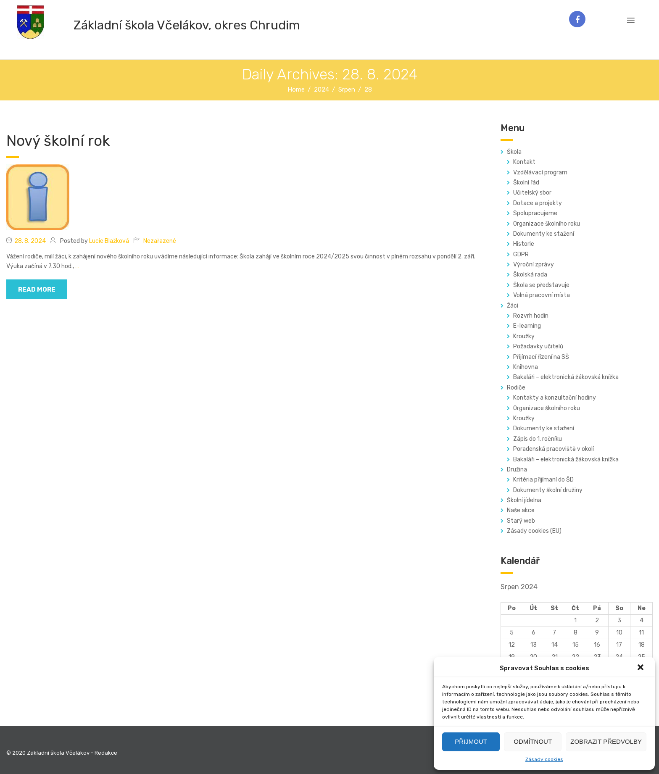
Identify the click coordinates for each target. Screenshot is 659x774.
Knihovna (525, 367)
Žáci (512, 305)
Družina (517, 469)
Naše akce (521, 510)
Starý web (521, 520)
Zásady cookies (544, 759)
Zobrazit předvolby (606, 741)
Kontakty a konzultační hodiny (554, 397)
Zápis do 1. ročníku (537, 438)
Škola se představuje (541, 285)
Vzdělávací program (540, 172)
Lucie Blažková (109, 241)
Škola (514, 151)
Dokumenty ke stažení (543, 233)
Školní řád (526, 182)
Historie (523, 243)
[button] (641, 668)
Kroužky (524, 336)
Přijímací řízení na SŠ (541, 357)
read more (36, 289)
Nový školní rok (58, 141)
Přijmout (471, 741)
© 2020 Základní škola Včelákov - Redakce (61, 753)
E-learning (527, 325)
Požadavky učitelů (538, 346)
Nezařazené (159, 241)
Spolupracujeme (535, 213)
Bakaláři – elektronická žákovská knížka (566, 377)
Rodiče (516, 387)
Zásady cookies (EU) (534, 530)
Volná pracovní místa (541, 295)
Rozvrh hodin (530, 315)
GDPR (521, 254)
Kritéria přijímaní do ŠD (543, 479)
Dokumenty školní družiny (548, 490)
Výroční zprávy (533, 264)
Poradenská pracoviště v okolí (553, 449)
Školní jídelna (524, 500)
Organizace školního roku (546, 223)
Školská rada (530, 274)
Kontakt (524, 162)
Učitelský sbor (532, 192)
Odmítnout (533, 741)
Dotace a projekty (537, 203)
